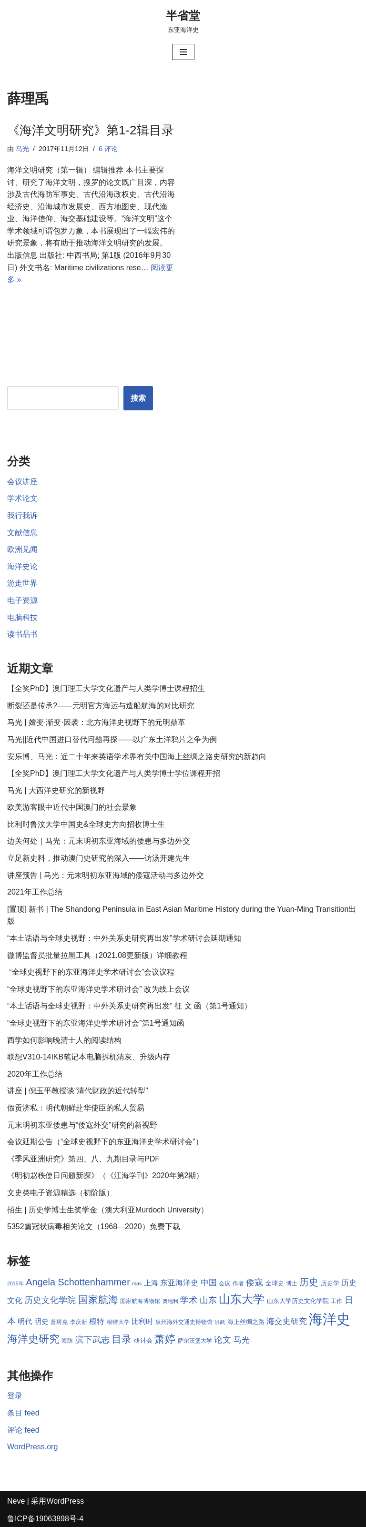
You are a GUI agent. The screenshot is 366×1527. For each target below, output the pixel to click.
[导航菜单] (183, 52)
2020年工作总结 (34, 1074)
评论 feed (23, 1430)
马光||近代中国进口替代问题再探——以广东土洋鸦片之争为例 (112, 739)
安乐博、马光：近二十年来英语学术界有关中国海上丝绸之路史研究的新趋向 (136, 757)
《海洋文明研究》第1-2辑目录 (90, 130)
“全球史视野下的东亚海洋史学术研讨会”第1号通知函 (95, 1023)
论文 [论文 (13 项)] (222, 1339)
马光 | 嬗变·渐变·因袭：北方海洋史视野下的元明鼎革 (96, 722)
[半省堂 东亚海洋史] (183, 21)
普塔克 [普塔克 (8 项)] (59, 1322)
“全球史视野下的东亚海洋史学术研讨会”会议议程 (90, 972)
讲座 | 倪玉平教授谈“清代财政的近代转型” (77, 1091)
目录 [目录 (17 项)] (122, 1339)
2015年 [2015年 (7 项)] (15, 1283)
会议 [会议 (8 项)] (224, 1283)
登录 (14, 1396)
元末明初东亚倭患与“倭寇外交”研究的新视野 (82, 1125)
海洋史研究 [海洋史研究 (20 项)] (33, 1339)
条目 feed (23, 1413)
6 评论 (108, 149)
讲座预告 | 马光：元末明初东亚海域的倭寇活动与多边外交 (105, 875)
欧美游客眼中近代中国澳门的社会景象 (72, 807)
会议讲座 (22, 482)
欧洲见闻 (22, 549)
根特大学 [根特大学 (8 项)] (118, 1322)
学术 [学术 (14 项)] (188, 1300)
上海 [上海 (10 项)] (151, 1283)
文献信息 (22, 533)
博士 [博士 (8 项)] (291, 1283)
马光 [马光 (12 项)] (242, 1339)
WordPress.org (32, 1447)
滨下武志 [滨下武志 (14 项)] (92, 1339)
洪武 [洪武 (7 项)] (219, 1322)
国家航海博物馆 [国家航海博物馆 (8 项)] (140, 1301)
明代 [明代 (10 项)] (25, 1321)
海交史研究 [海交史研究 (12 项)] (286, 1321)
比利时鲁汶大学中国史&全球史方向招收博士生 (86, 824)
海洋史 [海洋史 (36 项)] (329, 1319)
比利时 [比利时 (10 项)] (142, 1321)
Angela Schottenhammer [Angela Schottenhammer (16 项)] (78, 1282)
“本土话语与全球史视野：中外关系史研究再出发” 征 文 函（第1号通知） (129, 1006)
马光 (22, 149)
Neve (16, 1501)
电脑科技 (22, 617)
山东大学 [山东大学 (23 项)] (241, 1299)
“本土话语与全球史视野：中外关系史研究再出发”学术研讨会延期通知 (124, 938)
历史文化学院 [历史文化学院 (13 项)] (50, 1300)
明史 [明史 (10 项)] (41, 1321)
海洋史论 (22, 566)
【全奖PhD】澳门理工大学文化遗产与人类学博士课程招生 (106, 688)
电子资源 (22, 600)
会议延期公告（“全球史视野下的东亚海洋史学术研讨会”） (105, 1142)
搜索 (138, 398)
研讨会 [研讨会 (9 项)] (143, 1340)
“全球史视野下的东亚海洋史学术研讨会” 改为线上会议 (98, 989)
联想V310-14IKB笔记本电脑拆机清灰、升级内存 (88, 1057)
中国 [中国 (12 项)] (209, 1282)
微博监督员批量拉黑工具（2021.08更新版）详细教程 (97, 955)
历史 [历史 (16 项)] (308, 1282)
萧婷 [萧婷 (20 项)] (164, 1339)
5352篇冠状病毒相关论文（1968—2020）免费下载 (93, 1226)
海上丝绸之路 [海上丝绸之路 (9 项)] (245, 1321)
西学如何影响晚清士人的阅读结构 (64, 1040)
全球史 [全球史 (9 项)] (274, 1283)
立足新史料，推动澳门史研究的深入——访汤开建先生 (98, 858)
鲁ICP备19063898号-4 (45, 1519)
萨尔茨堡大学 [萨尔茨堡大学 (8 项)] (195, 1340)
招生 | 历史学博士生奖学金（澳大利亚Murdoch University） (107, 1210)
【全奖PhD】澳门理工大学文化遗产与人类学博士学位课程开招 (113, 773)
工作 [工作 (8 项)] (336, 1301)
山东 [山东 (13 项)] (208, 1300)
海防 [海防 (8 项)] (67, 1340)
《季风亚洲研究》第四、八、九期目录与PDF (83, 1159)
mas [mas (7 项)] (137, 1283)
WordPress (65, 1501)
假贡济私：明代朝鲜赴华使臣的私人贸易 (75, 1108)
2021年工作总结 (34, 892)
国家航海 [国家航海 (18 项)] (98, 1299)
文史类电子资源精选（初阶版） (60, 1193)
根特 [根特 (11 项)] (96, 1321)
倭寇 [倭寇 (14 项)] (254, 1282)
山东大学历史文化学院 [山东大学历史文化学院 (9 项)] (298, 1300)
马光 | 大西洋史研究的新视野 (56, 790)
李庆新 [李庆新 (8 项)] (78, 1322)
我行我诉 (22, 515)
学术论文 (22, 498)
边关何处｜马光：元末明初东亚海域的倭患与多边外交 (98, 841)
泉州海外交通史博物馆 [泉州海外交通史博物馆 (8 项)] (184, 1322)
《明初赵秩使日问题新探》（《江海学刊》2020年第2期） (105, 1175)
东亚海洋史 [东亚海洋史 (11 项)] (179, 1283)
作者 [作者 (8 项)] (238, 1283)
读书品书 (22, 634)
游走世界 (22, 583)
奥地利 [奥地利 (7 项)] (170, 1301)
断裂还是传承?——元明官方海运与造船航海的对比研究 (100, 706)
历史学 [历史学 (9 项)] (330, 1283)
